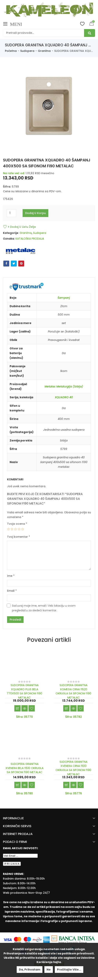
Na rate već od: (14, 173)
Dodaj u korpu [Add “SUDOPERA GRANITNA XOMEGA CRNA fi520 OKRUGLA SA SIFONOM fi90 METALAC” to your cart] (66, 708)
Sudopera (27, 51)
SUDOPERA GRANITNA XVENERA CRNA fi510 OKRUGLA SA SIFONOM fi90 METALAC (73, 768)
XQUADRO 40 (64, 397)
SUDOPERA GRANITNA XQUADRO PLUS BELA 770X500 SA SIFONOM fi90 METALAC (24, 691)
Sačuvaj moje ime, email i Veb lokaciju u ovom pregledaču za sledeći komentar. (44, 608)
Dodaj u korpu (35, 213)
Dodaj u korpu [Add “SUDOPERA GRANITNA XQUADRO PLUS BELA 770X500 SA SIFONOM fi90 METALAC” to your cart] (17, 708)
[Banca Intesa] (73, 939)
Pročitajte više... (69, 970)
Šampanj (64, 298)
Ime (11, 576)
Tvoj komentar (18, 537)
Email (12, 591)
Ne (49, 970)
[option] (49, 107)
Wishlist (82, 24)
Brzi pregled (24, 708)
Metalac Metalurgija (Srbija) (64, 386)
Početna (11, 51)
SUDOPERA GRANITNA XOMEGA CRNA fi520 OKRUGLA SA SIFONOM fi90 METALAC (73, 691)
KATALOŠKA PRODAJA (30, 239)
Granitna (44, 51)
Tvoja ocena (17, 524)
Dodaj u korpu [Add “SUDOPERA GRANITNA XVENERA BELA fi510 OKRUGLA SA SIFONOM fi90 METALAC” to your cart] (17, 785)
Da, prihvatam (29, 970)
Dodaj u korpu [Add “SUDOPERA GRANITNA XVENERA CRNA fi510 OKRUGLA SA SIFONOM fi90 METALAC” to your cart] (66, 785)
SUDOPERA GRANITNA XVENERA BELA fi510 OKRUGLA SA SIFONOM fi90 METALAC (24, 768)
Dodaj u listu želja (22, 227)
